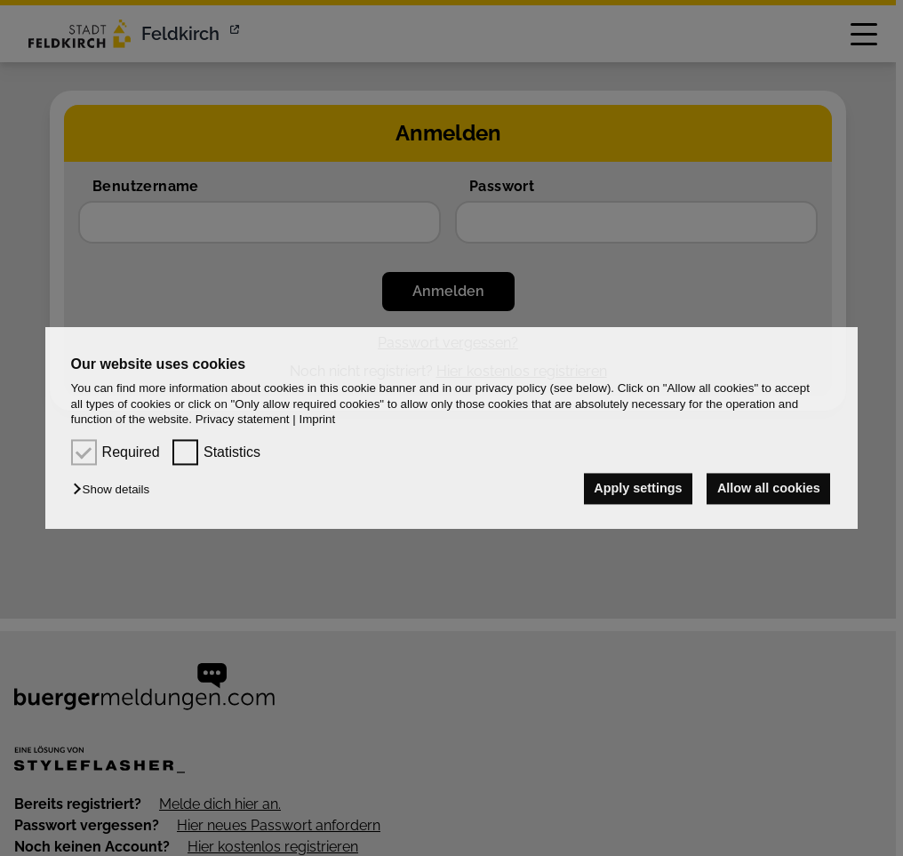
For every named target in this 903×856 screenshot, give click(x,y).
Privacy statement (243, 419)
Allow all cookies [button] (768, 489)
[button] (115, 490)
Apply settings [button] (638, 489)
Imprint (317, 419)
